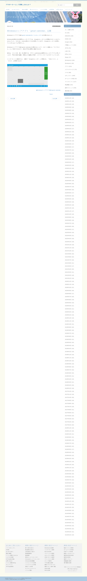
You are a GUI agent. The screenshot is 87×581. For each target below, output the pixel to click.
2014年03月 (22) (69, 528)
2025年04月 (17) (69, 122)
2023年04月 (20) (69, 195)
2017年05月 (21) (69, 412)
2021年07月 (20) (69, 260)
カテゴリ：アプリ (56, 26)
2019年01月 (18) (69, 351)
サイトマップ (68, 9)
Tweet (51, 94)
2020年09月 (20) (69, 290)
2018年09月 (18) (69, 363)
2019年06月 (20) (69, 336)
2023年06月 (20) (69, 189)
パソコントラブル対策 (30, 562)
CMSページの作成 (68, 551)
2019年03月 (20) (69, 345)
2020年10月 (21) (69, 287)
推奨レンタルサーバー (69, 553)
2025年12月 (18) (69, 98)
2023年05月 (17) (69, 192)
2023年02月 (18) (69, 202)
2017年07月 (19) (69, 406)
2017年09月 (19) (69, 400)
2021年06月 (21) (69, 263)
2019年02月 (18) (69, 348)
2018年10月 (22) (69, 360)
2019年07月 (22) (69, 333)
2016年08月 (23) (69, 440)
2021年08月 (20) (69, 256)
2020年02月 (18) (69, 311)
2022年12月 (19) (69, 208)
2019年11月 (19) (69, 321)
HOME (8, 9)
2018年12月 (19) (69, 354)
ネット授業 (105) (69, 29)
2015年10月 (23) (69, 470)
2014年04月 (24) (69, 525)
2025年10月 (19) (69, 104)
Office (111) (68, 54)
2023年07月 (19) (69, 186)
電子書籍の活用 (67, 562)
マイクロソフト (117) (70, 81)
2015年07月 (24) (69, 479)
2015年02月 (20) (69, 495)
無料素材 (27, 555)
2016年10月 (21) (69, 434)
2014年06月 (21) (69, 519)
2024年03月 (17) (69, 162)
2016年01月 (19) (69, 461)
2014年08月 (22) (69, 513)
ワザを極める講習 (49, 562)
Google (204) (68, 42)
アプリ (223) (68, 66)
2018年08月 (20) (69, 366)
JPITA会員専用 (9, 566)
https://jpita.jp (73, 568)
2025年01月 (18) (69, 131)
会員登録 (51, 9)
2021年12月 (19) (69, 244)
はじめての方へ (16, 9)
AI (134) (67, 32)
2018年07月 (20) (69, 369)
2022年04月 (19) (69, 232)
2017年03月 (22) (69, 418)
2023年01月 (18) (69, 205)
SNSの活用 (47, 568)
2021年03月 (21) (69, 272)
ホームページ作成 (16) (71, 78)
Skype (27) (68, 57)
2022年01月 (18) (69, 241)
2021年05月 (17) (69, 266)
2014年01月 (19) (69, 534)
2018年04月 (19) (69, 379)
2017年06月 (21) (69, 409)
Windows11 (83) (69, 63)
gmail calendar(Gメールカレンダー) (32, 35)
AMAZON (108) (69, 35)
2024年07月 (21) (69, 150)
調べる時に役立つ (29, 547)
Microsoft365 (48, 551)
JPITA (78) (68, 48)
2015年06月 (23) (69, 482)
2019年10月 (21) (69, 324)
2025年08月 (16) (69, 110)
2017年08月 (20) (69, 403)
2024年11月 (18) (69, 137)
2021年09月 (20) (69, 253)
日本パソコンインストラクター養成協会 (17, 578)
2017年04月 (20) (69, 415)
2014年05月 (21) (69, 522)
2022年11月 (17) (69, 211)
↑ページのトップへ (10, 547)
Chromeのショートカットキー (32, 559)
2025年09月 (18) (69, 107)
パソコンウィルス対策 (30, 564)
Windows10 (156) (70, 60)
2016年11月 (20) (69, 431)
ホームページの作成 (68, 549)
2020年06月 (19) (69, 299)
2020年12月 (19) (69, 281)
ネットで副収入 (48, 560)
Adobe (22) (68, 39)
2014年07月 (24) (69, 516)
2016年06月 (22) (69, 446)
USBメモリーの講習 (49, 557)
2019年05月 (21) (69, 339)
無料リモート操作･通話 (50, 566)
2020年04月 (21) (69, 305)
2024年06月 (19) (69, 153)
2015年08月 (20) (69, 476)
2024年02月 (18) (69, 165)
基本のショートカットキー (31, 557)
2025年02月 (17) (69, 128)
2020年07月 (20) (69, 296)
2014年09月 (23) (69, 510)
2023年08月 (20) (69, 183)
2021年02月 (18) (69, 275)
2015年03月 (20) (69, 492)
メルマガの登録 (10, 557)
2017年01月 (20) (69, 424)
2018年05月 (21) (69, 376)
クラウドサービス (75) (71, 69)
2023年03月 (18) (69, 198)
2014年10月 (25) (69, 507)
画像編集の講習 (67, 560)
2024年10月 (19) (69, 140)
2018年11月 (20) (69, 357)
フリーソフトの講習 (49, 553)
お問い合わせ (59, 9)
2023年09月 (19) (69, 180)
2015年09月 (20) (69, 473)
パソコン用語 (28, 570)
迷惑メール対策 (29, 566)
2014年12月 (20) (69, 501)
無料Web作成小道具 (69, 555)
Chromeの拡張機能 (30, 560)
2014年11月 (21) (69, 504)
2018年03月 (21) (69, 382)
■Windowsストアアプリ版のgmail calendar (48, 90)
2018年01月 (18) (69, 388)
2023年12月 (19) (69, 171)
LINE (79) (67, 51)
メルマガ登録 (43, 9)
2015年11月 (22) (69, 467)
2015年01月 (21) (69, 498)
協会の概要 (25, 9)
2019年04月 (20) (69, 342)
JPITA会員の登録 (10, 559)
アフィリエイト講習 (49, 559)
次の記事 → (56, 98)
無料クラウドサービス (50, 564)
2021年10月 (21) (69, 250)
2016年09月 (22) (69, 437)
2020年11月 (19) (69, 284)
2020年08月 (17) (69, 293)
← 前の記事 (11, 98)
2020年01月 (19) (69, 315)
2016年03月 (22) (69, 455)
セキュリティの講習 (49, 555)
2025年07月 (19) (69, 113)
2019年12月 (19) (69, 318)
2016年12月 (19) (69, 428)
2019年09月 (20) (69, 327)
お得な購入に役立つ (30, 551)
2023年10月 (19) (69, 177)
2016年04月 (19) (69, 452)
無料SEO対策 (67, 557)
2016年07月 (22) (69, 443)
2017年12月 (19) (69, 391)
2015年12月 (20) (69, 464)
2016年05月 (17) (69, 449)
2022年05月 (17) (69, 229)
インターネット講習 (49, 549)
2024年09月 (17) (69, 144)
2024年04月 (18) (69, 159)
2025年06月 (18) (69, 116)
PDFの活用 (47, 570)
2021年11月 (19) (69, 247)
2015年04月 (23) (69, 489)
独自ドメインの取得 (68, 547)
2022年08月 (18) (69, 220)
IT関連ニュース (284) (70, 45)
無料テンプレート (68, 559)
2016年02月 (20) (69, 458)
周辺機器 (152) (69, 84)
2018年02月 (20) (69, 385)
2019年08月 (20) (69, 330)
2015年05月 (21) (69, 486)
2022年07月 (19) (69, 223)
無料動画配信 (28, 553)
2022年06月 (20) (69, 226)
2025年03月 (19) (69, 125)
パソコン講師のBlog (11, 562)
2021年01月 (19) (69, 278)
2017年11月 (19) (69, 394)
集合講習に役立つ (29, 549)
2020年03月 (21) (69, 308)
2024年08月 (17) (69, 147)
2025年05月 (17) (69, 119)
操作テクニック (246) (70, 87)
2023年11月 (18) (69, 174)
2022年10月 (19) (69, 214)
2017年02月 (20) (69, 421)
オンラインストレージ (30, 568)
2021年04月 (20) (69, 269)
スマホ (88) (68, 72)
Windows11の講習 (49, 547)
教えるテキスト (34, 9)
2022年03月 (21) (69, 235)
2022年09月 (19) (69, 217)
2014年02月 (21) (69, 531)
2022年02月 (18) (69, 238)
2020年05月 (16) (69, 302)
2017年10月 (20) (69, 397)
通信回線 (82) (68, 90)
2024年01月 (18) (69, 168)
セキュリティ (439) (70, 75)
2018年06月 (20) (69, 373)
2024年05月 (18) (69, 156)
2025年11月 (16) (69, 101)
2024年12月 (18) (69, 134)
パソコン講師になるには (12, 555)
